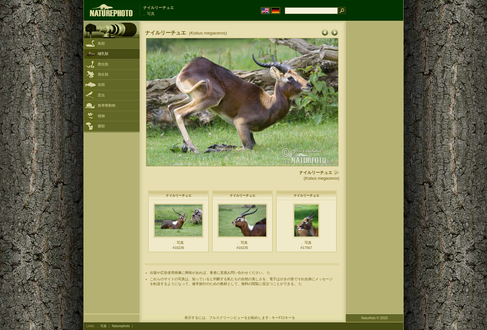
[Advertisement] (374, 123)
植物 (101, 116)
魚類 (101, 84)
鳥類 (101, 43)
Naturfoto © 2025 (374, 318)
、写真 (102, 326)
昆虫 (101, 95)
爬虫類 (103, 64)
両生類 (103, 74)
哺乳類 (103, 54)
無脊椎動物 (106, 105)
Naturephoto (121, 326)
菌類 (101, 126)
